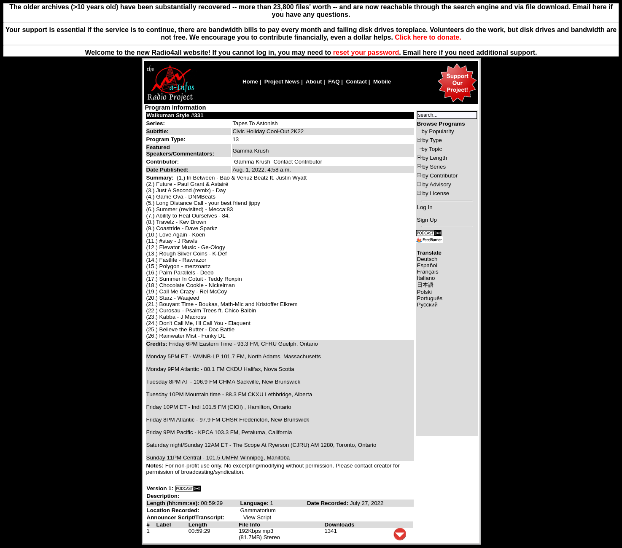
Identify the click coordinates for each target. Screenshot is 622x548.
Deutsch (427, 259)
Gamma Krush (252, 161)
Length (197, 524)
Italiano (426, 278)
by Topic (432, 149)
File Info (249, 524)
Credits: (157, 344)
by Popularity (438, 131)
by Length (435, 158)
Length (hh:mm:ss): (174, 503)
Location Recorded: (173, 510)
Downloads (339, 524)
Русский (427, 304)
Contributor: (162, 161)
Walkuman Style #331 (175, 115)
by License (436, 193)
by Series (434, 167)
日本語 (425, 285)
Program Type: (166, 139)
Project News (282, 81)
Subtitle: (157, 131)
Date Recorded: (328, 503)
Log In (425, 207)
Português (430, 298)
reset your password (366, 52)
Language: (255, 503)
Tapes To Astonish (254, 123)
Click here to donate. (428, 37)
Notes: (155, 465)
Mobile (382, 81)
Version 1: (160, 488)
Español (427, 265)
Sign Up (427, 220)
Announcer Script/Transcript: (185, 517)
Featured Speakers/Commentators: (180, 150)
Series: (155, 123)
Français (428, 272)
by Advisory (437, 184)
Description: (163, 496)
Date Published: (167, 170)
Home (250, 81)
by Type (432, 140)
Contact (356, 81)
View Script (257, 517)
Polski (424, 292)
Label (163, 524)
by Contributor (440, 175)
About (314, 81)
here (430, 52)
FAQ (333, 81)
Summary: (160, 178)
